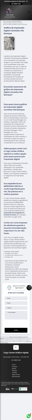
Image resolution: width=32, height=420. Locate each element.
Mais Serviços (16, 376)
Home (14, 365)
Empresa (14, 367)
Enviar (16, 330)
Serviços (14, 370)
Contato (14, 372)
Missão (14, 368)
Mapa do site (16, 374)
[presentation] (16, 323)
